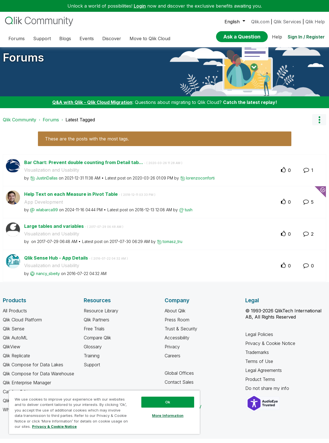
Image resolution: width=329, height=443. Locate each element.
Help (277, 37)
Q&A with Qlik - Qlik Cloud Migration (92, 106)
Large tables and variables (73, 230)
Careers (172, 360)
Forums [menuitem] (16, 38)
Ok (167, 402)
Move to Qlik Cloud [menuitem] (150, 38)
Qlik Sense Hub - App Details (76, 262)
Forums (23, 62)
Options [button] (319, 124)
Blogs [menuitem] (65, 38)
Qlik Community (19, 124)
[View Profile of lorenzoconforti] (200, 182)
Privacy (172, 351)
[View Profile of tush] (188, 214)
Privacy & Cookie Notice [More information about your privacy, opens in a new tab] (54, 426)
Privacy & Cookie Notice (270, 347)
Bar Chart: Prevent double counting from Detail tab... (103, 166)
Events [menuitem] (87, 38)
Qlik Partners (96, 324)
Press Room (177, 324)
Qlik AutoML (15, 342)
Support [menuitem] (42, 38)
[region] (104, 412)
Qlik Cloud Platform (22, 324)
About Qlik (175, 315)
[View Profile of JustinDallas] (47, 182)
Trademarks (257, 356)
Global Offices (179, 377)
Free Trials (94, 333)
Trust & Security (181, 333)
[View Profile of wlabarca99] (47, 214)
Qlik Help (315, 21)
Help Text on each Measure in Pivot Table (89, 198)
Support (92, 369)
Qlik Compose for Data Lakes (33, 369)
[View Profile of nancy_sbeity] (48, 277)
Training (91, 360)
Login (140, 6)
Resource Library (101, 315)
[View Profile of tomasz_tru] (172, 245)
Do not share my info (268, 392)
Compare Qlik (97, 342)
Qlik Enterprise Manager (27, 387)
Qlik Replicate (16, 360)
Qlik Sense (13, 333)
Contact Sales (179, 386)
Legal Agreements (263, 374)
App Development (43, 206)
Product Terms (260, 383)
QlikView (11, 351)
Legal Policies (259, 338)
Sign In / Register (306, 37)
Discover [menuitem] (111, 38)
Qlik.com (260, 21)
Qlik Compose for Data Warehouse (38, 378)
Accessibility (177, 342)
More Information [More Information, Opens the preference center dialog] (167, 415)
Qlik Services (287, 21)
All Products (15, 315)
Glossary (93, 351)
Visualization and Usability (51, 174)
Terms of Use (259, 365)
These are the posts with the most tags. (87, 143)
